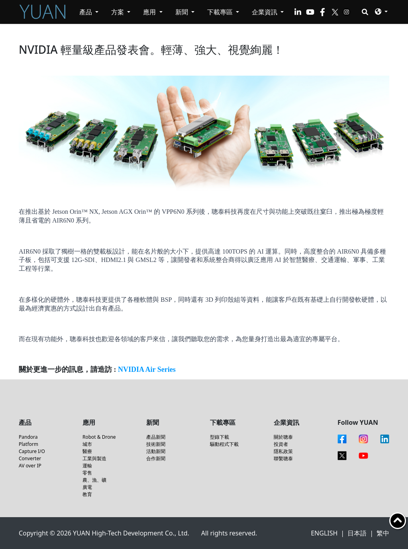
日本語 (357, 533)
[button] (381, 11)
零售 (87, 472)
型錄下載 (219, 437)
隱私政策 (283, 451)
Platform (28, 444)
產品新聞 (155, 437)
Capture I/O (32, 451)
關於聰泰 (283, 437)
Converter (30, 458)
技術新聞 (155, 444)
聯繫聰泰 (283, 458)
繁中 (383, 533)
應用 (150, 12)
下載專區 (220, 12)
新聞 (182, 12)
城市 (87, 444)
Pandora (28, 437)
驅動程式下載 (224, 444)
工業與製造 (94, 458)
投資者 (281, 444)
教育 (87, 494)
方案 (118, 12)
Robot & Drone (99, 437)
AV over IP (30, 465)
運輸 (87, 465)
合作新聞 (155, 458)
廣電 (87, 487)
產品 (86, 12)
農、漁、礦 (94, 480)
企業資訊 (265, 12)
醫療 (87, 451)
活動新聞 (155, 451)
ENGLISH (324, 533)
